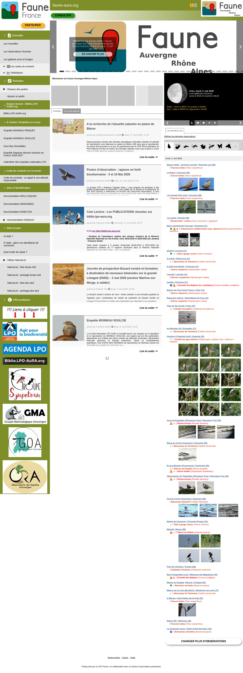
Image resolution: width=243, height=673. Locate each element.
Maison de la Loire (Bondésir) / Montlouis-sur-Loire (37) (193, 590)
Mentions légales (114, 658)
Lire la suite (149, 157)
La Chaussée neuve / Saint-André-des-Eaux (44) (189, 629)
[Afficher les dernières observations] (180, 136)
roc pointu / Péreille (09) (178, 218)
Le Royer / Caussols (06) (178, 173)
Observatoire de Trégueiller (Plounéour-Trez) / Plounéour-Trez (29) (198, 476)
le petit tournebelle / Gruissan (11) (183, 266)
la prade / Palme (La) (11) (178, 259)
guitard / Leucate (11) (177, 251)
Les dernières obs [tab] (175, 131)
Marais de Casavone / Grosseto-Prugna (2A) (187, 521)
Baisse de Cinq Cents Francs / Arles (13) (186, 290)
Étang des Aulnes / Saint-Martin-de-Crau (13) (188, 298)
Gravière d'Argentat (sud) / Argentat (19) (185, 336)
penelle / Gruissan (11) (177, 282)
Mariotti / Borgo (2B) (176, 529)
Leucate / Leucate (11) (177, 274)
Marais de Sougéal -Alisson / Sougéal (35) (186, 582)
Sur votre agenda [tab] (71, 111)
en (195, 5)
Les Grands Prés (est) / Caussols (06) (184, 195)
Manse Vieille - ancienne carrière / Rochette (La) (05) (191, 165)
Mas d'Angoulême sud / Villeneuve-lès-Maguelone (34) (192, 575)
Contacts (125, 658)
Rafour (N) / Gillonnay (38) (179, 621)
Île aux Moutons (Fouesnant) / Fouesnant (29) (188, 466)
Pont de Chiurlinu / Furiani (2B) (181, 567)
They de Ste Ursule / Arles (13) (181, 306)
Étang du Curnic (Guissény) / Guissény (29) (187, 443)
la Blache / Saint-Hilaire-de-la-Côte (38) (185, 598)
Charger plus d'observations (203, 641)
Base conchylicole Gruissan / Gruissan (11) (187, 226)
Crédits (132, 658)
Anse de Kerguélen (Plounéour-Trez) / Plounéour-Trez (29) (194, 420)
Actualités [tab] (57, 111)
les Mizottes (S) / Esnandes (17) (181, 328)
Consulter (63, 15)
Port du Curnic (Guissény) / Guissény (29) (186, 499)
